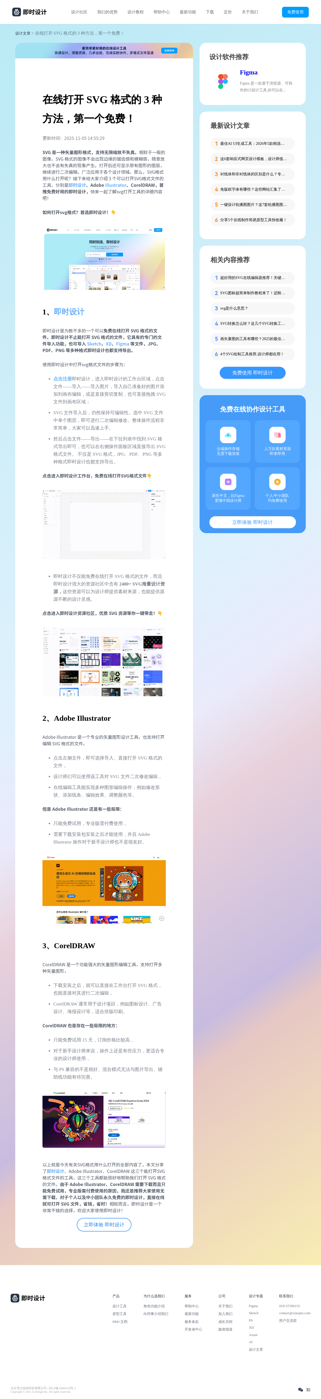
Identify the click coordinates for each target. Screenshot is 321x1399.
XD (109, 343)
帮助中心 (162, 12)
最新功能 (188, 12)
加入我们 (225, 1314)
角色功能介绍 (154, 1306)
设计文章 (22, 33)
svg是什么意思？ (234, 308)
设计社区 (79, 12)
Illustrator (116, 185)
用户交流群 (288, 1321)
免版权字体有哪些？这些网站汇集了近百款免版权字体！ (254, 189)
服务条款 (192, 1322)
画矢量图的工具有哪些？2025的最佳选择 (254, 339)
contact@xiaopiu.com (294, 1313)
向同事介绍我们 (155, 1314)
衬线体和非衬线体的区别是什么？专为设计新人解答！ (254, 174)
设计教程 (135, 12)
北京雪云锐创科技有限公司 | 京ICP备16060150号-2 (43, 1388)
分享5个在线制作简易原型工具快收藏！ (253, 220)
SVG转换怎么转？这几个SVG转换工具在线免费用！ (254, 324)
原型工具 (119, 1314)
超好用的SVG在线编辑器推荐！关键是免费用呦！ (254, 278)
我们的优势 (107, 12)
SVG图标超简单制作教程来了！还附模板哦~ (254, 293)
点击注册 (62, 379)
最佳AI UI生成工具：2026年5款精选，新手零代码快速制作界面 (254, 144)
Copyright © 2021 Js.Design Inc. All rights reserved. (41, 1391)
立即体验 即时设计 (104, 1224)
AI (251, 1342)
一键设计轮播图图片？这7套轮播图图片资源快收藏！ (254, 205)
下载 (210, 12)
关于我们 (250, 12)
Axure (253, 1335)
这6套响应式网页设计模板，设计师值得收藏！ (254, 159)
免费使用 (295, 12)
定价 (228, 12)
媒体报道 (225, 1329)
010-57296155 (289, 1306)
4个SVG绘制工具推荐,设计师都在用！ (252, 354)
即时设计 (69, 312)
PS (251, 1320)
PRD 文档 (119, 1322)
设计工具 (119, 1306)
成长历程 (225, 1322)
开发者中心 (193, 1329)
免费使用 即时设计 (252, 373)
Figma (122, 343)
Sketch (94, 343)
